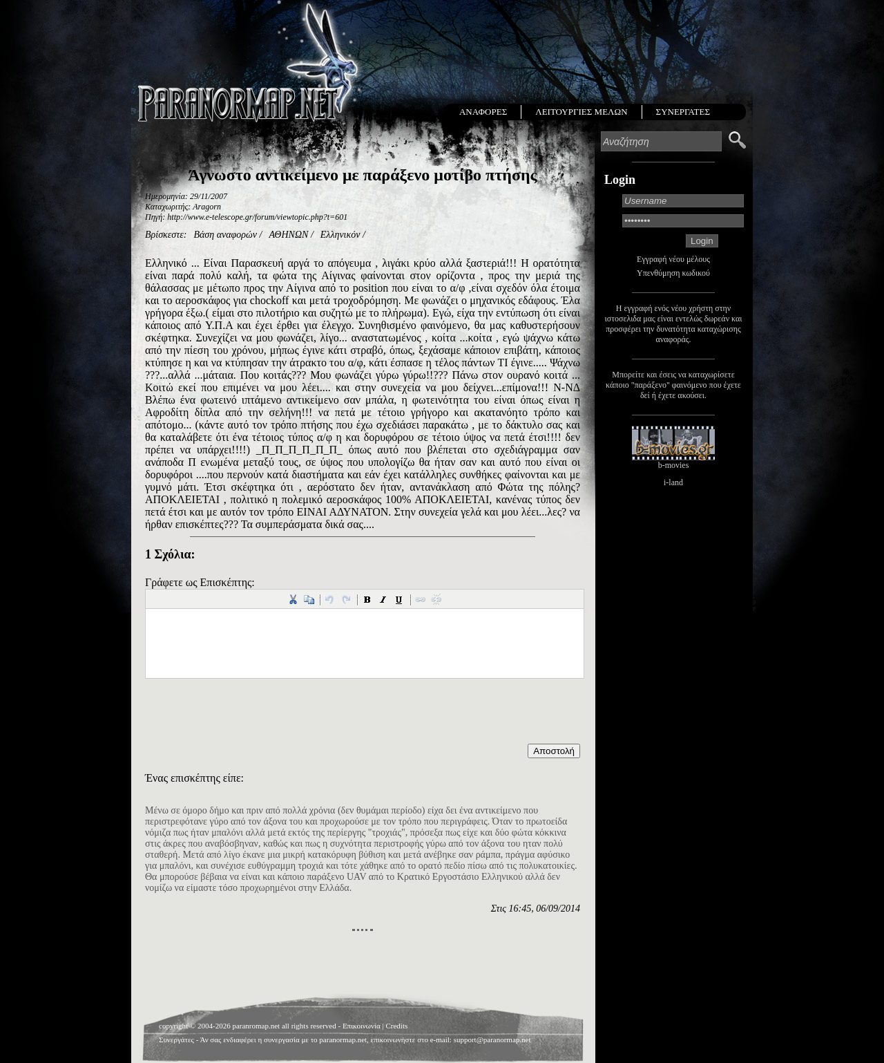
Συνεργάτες (176, 1039)
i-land (673, 482)
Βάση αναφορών (225, 234)
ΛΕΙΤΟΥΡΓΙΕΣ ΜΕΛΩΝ (581, 111)
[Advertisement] (362, 966)
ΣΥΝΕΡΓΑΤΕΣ (683, 111)
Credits (396, 1026)
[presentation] (250, 717)
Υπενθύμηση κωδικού (673, 273)
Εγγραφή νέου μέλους (673, 259)
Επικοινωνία (362, 1026)
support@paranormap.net (492, 1039)
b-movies (673, 465)
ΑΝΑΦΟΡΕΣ (483, 111)
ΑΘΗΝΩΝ (288, 234)
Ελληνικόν (340, 234)
